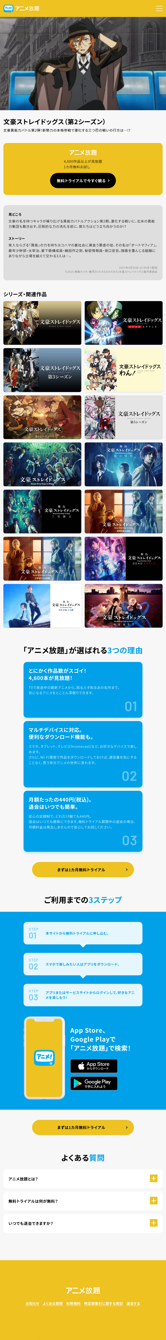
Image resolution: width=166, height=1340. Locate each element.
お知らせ (32, 1303)
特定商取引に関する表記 (103, 1303)
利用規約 (73, 1303)
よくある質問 (53, 1303)
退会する (133, 1303)
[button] (159, 8)
